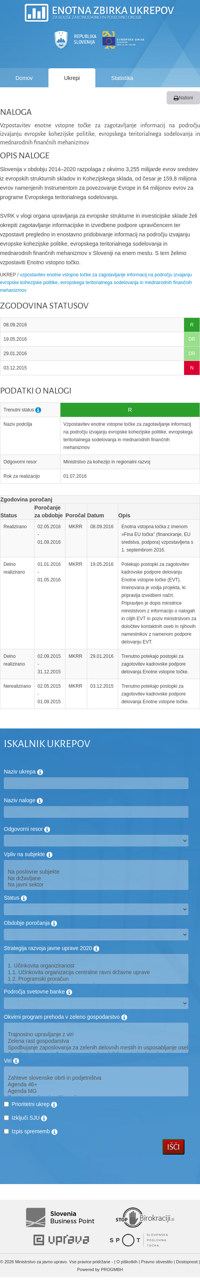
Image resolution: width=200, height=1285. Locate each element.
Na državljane (96, 878)
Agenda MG (96, 1091)
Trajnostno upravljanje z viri (96, 1034)
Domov (24, 78)
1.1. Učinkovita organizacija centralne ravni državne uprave (96, 972)
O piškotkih (126, 1261)
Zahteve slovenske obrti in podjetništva (96, 1078)
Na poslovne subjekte (96, 872)
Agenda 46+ (96, 1084)
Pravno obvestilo (156, 1261)
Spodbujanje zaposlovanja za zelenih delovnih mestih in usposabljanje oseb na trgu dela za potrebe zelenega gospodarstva (96, 1047)
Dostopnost (187, 1261)
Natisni (183, 98)
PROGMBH (112, 1269)
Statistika (122, 78)
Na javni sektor (96, 884)
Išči (173, 1147)
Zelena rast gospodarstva (96, 1041)
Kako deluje (81, 97)
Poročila (25, 97)
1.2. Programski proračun (96, 979)
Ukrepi (71, 78)
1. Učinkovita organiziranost (96, 965)
